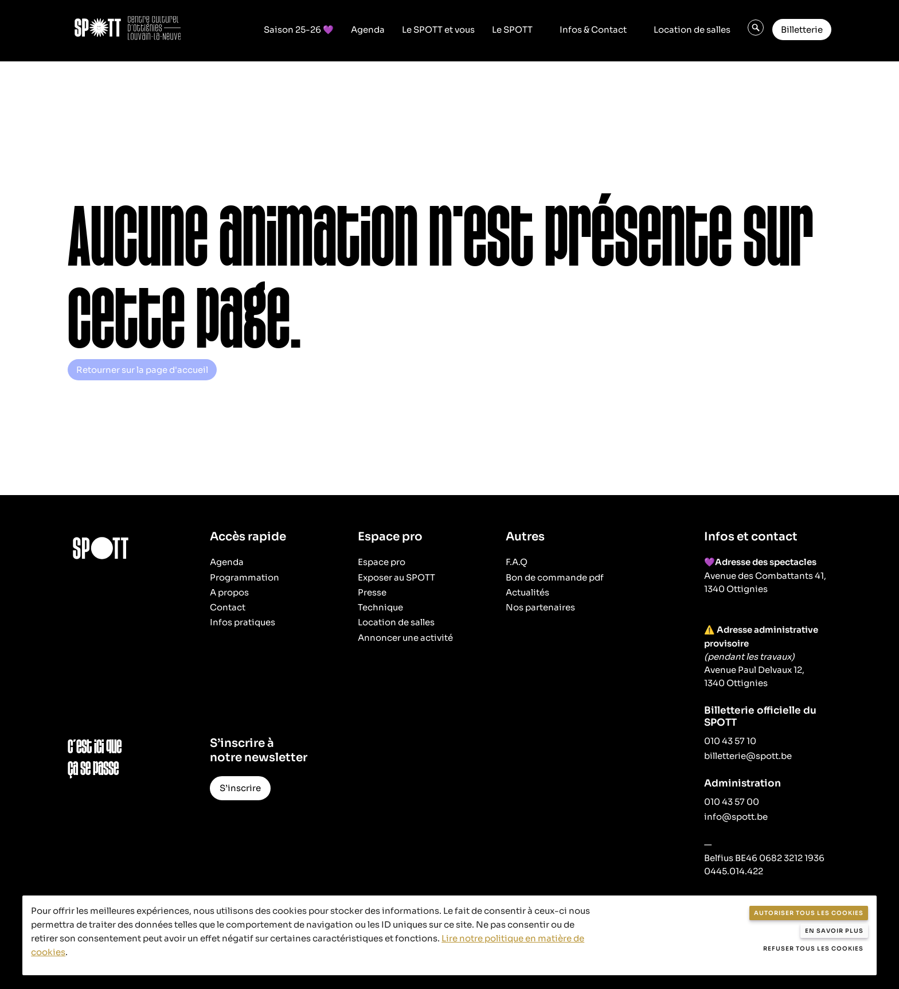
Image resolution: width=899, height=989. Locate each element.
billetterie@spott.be (748, 755)
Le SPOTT (512, 29)
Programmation (244, 577)
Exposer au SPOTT (396, 577)
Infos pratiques (242, 622)
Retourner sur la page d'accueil (142, 369)
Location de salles (692, 29)
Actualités (527, 592)
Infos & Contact (593, 29)
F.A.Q (516, 561)
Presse (372, 592)
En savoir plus (834, 931)
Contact (227, 607)
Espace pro (381, 561)
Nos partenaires (540, 607)
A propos (229, 592)
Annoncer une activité (405, 637)
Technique (380, 607)
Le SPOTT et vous (438, 29)
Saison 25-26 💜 (299, 29)
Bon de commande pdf (555, 577)
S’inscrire (240, 787)
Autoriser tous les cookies (808, 913)
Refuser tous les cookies (813, 948)
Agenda (368, 29)
